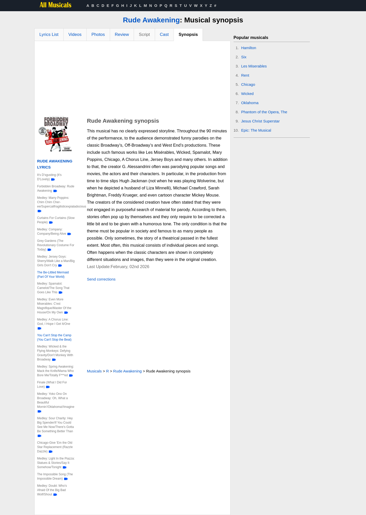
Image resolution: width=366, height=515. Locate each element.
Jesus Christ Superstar (260, 121)
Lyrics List (48, 34)
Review (122, 34)
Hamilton (248, 48)
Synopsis (188, 34)
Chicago (248, 84)
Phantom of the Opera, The (264, 112)
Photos (98, 34)
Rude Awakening (151, 20)
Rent (245, 75)
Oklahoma (249, 103)
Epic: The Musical (256, 130)
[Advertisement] (132, 79)
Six (244, 57)
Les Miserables (254, 66)
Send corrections (101, 279)
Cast (164, 34)
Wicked (247, 93)
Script (144, 34)
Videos (75, 34)
